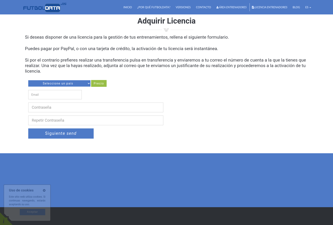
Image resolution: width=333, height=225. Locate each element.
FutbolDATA (45, 7)
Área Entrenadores (231, 7)
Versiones (183, 7)
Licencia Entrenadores (269, 7)
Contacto (203, 7)
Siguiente (61, 133)
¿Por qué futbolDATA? (153, 7)
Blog (296, 7)
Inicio (127, 7)
